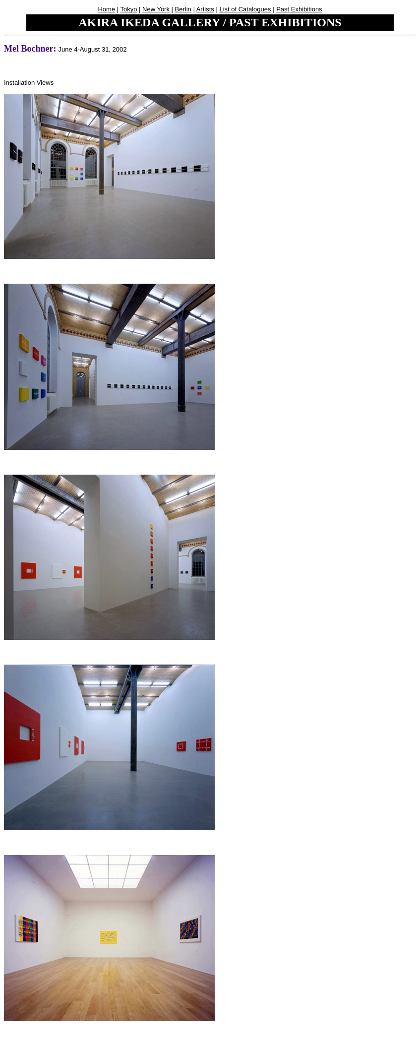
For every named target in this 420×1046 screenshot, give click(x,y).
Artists (205, 9)
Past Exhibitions (299, 9)
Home (106, 9)
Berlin (183, 9)
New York (156, 9)
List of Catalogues (245, 9)
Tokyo (128, 9)
